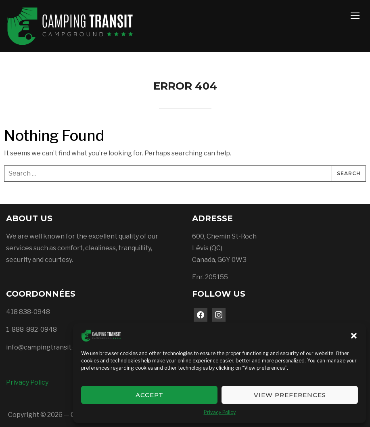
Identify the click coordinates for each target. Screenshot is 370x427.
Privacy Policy (220, 412)
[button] (354, 336)
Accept (149, 395)
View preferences (290, 395)
